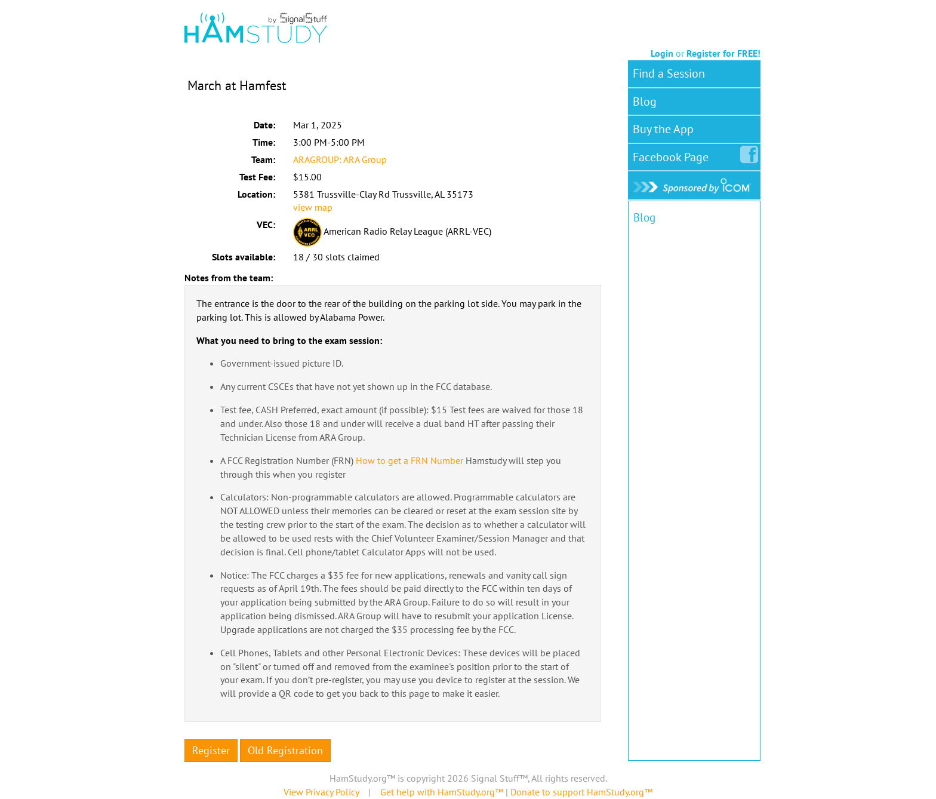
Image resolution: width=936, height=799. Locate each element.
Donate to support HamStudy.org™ (581, 792)
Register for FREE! (723, 53)
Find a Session (669, 73)
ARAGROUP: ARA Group (340, 159)
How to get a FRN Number (409, 460)
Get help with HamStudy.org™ (441, 792)
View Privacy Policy (321, 792)
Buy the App (663, 129)
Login (662, 53)
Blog (645, 101)
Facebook (673, 154)
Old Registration (285, 750)
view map (312, 207)
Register (211, 750)
